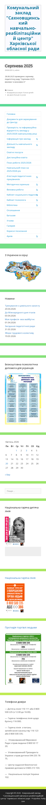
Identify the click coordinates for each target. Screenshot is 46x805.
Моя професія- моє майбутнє (20, 319)
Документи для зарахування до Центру (22, 121)
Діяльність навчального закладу (19, 146)
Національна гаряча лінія (20, 578)
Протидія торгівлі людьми (21, 627)
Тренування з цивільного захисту (22, 305)
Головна (11, 114)
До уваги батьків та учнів (16, 95)
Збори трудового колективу (19, 333)
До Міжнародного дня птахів (20, 312)
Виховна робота (15, 189)
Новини (10, 90)
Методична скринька (18, 184)
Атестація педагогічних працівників (19, 178)
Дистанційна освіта (17, 157)
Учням (10, 220)
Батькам (11, 215)
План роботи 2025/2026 (19, 162)
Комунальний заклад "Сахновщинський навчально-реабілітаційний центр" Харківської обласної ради (23, 28)
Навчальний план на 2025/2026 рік (18, 169)
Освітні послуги (15, 152)
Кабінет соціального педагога (22, 194)
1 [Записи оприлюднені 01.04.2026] (16, 450)
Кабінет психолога (16, 200)
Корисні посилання (17, 231)
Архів (9, 236)
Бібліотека (12, 205)
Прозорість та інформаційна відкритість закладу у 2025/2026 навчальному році (22, 130)
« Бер (7, 474)
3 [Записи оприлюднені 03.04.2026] (26, 450)
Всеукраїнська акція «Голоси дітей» (20, 92)
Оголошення (13, 210)
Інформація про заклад (19, 138)
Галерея (11, 225)
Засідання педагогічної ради (20, 326)
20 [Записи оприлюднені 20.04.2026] (7, 463)
